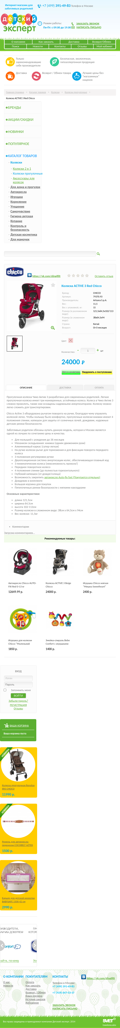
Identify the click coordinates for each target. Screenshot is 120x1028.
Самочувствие (20, 211)
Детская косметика (23, 234)
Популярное (18, 144)
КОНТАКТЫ (60, 976)
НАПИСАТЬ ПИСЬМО (64, 1008)
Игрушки (16, 197)
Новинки (16, 131)
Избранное (32, 1002)
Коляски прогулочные (76, 92)
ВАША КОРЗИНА (19, 725)
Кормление (18, 202)
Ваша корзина (34, 996)
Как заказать (46, 41)
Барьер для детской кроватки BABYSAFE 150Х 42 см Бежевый (18, 901)
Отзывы (82, 46)
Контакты (60, 46)
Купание (16, 221)
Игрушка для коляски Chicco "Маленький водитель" (20, 644)
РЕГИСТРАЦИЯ (18, 705)
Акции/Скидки (20, 119)
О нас (6, 982)
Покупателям (37, 976)
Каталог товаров (37, 92)
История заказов (35, 999)
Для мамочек (19, 239)
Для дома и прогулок (25, 187)
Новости (38, 46)
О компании (13, 976)
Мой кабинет (104, 46)
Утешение (17, 206)
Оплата (30, 982)
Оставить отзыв (104, 276)
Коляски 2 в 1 (22, 169)
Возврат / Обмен (36, 992)
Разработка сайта (109, 1025)
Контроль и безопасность (19, 228)
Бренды (14, 107)
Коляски (55, 92)
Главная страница (15, 92)
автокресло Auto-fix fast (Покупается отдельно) (72, 477)
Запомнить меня (21, 690)
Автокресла (18, 192)
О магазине (18, 41)
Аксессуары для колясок (23, 180)
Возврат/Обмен (101, 41)
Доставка (73, 41)
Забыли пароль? (18, 701)
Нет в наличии (71, 372)
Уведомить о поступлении (97, 372)
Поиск (15, 46)
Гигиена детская (21, 216)
